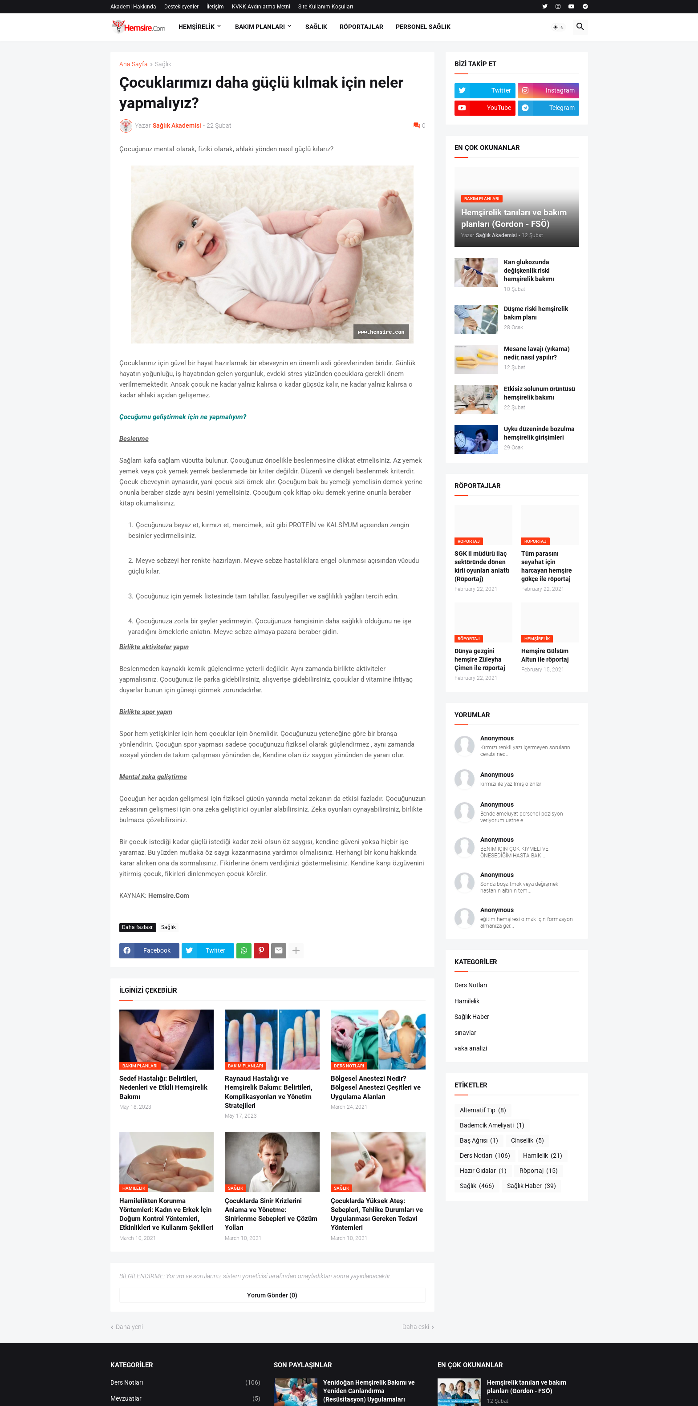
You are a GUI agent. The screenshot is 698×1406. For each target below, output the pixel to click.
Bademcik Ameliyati (492, 1125)
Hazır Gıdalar (483, 1171)
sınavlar (465, 1032)
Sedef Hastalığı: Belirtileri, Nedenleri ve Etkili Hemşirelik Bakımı (163, 1088)
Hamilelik (467, 1001)
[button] (558, 27)
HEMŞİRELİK (197, 26)
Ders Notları (471, 985)
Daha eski (415, 1326)
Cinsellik (527, 1140)
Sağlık (163, 64)
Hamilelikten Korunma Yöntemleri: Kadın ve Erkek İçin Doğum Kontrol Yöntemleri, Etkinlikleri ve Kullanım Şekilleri (166, 1214)
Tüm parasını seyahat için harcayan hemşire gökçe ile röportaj (546, 566)
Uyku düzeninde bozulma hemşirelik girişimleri (539, 433)
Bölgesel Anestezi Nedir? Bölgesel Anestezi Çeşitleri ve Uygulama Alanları (376, 1088)
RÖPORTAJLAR (361, 26)
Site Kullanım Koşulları (325, 7)
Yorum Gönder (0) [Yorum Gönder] (272, 1295)
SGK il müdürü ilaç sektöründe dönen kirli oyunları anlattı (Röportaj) (482, 566)
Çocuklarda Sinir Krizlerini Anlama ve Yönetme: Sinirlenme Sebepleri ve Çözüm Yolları (271, 1214)
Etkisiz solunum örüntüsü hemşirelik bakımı (539, 393)
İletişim (215, 7)
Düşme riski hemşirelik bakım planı (536, 313)
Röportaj (538, 1171)
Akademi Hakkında (133, 7)
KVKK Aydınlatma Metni (261, 7)
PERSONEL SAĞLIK (423, 26)
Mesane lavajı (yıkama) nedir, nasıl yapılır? (537, 353)
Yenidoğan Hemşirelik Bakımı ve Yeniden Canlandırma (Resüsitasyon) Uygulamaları (369, 1391)
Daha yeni (129, 1326)
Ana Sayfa (133, 64)
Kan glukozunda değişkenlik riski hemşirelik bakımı (529, 271)
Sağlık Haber (472, 1016)
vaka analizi (471, 1048)
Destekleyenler (181, 7)
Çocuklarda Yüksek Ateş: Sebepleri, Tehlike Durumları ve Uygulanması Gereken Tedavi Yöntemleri (377, 1214)
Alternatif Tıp (483, 1110)
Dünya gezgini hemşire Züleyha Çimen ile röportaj (480, 659)
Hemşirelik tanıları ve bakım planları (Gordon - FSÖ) (526, 1386)
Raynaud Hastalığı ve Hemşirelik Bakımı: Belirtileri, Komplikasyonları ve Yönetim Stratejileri (268, 1092)
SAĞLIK (316, 26)
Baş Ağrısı (479, 1140)
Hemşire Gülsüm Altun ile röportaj (545, 655)
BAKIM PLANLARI (260, 26)
